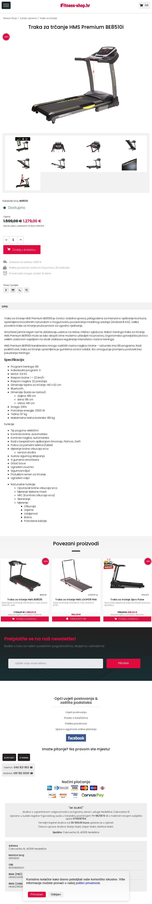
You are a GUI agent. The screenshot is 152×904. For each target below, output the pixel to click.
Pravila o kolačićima (76, 718)
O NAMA (23, 757)
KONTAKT (9, 757)
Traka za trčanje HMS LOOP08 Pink (76, 599)
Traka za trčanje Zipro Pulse (127, 599)
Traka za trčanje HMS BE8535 (24, 599)
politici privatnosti (88, 883)
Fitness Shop (10, 18)
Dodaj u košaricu (25, 250)
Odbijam (56, 894)
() (143, 5)
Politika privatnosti (76, 723)
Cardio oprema (28, 18)
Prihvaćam (37, 894)
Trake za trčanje (48, 18)
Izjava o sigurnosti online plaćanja (76, 729)
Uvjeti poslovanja (76, 712)
